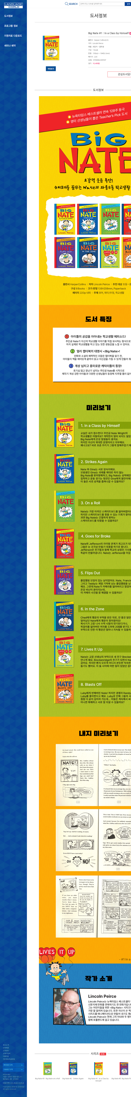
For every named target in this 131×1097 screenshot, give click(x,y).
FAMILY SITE (8, 1069)
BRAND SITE (8, 1065)
